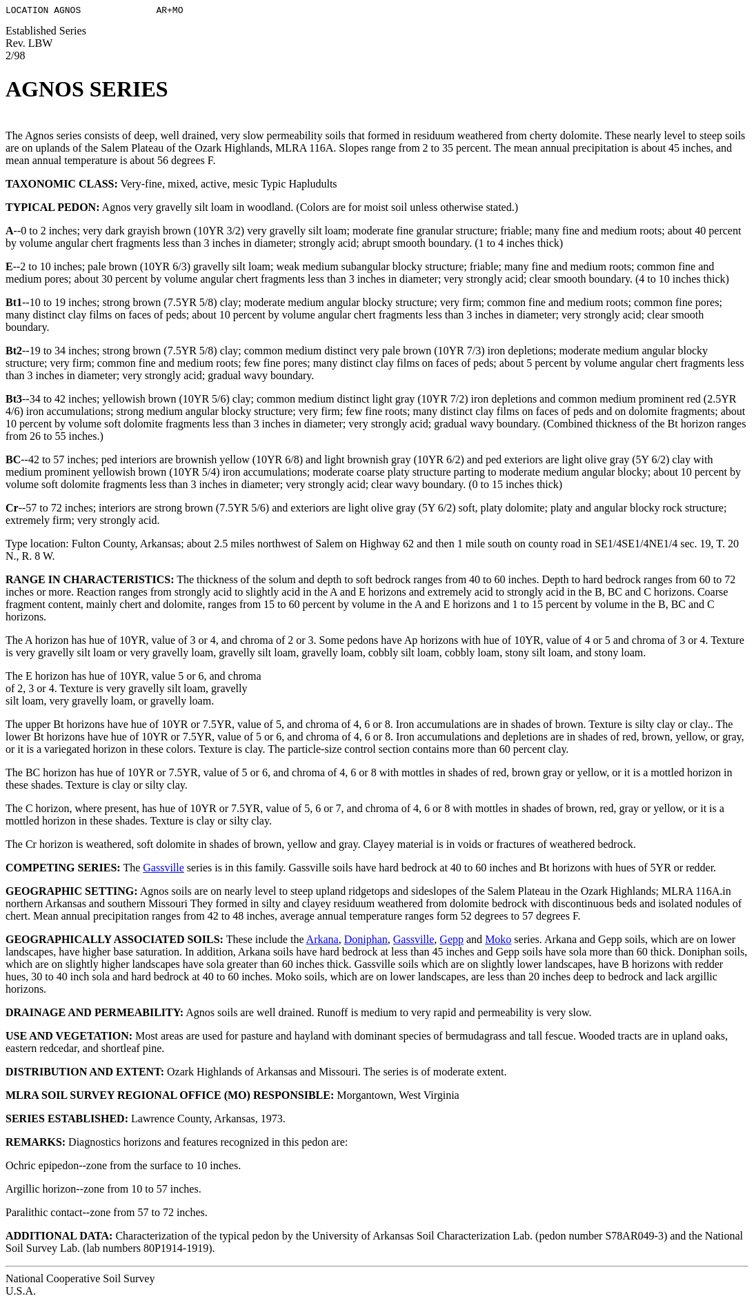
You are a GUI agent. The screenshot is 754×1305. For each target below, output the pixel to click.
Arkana (322, 941)
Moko (498, 941)
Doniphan (366, 941)
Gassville (163, 870)
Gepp (451, 941)
